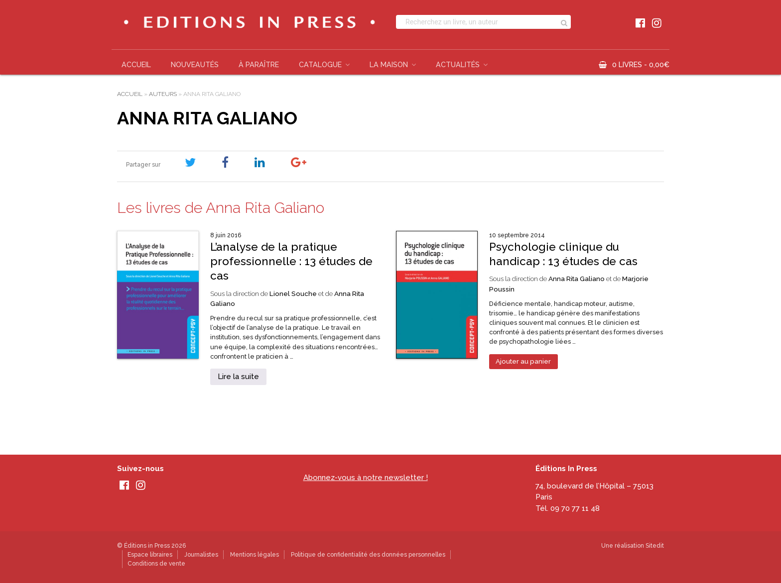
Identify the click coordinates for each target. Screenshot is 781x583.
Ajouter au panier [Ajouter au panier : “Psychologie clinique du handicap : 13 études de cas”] (523, 361)
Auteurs (163, 94)
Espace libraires (150, 554)
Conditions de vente (156, 563)
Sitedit (655, 545)
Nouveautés (195, 65)
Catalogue (320, 65)
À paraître (259, 65)
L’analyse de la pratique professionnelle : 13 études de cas (291, 261)
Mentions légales (254, 554)
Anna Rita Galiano (576, 279)
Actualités (458, 65)
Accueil (136, 65)
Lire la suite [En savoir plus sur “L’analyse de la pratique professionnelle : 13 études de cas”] (238, 376)
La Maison (389, 65)
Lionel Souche (293, 293)
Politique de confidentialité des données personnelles (368, 554)
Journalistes (201, 554)
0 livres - (640, 65)
